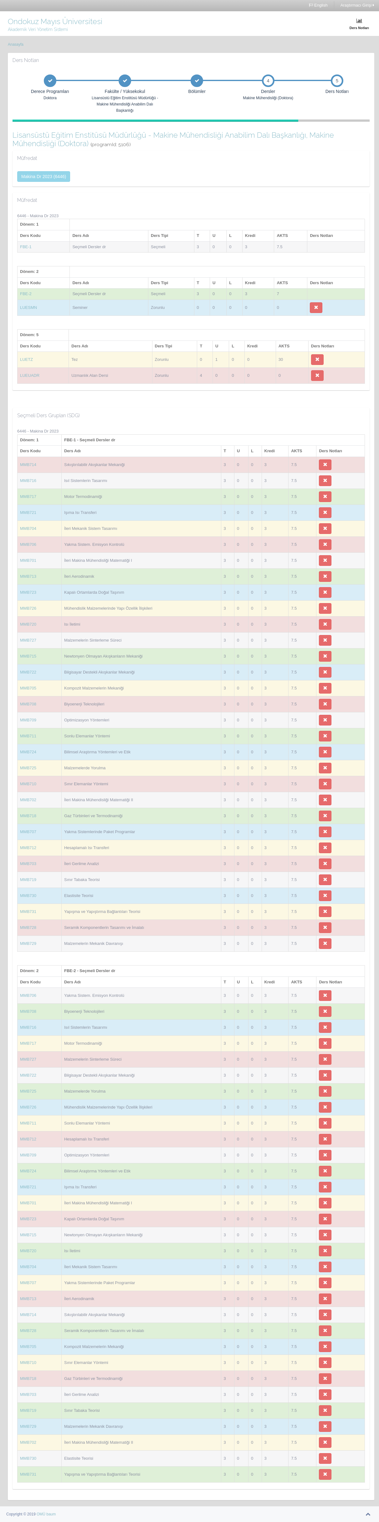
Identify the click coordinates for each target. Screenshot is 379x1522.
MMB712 (28, 847)
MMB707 (28, 831)
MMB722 (28, 672)
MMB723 (28, 592)
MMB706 (28, 544)
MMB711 (28, 736)
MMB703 (28, 863)
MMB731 (28, 911)
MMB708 (28, 704)
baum (51, 1514)
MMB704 (28, 528)
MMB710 (28, 783)
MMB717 (28, 496)
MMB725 (28, 768)
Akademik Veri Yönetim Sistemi (38, 29)
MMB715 (28, 656)
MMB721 (28, 512)
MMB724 (28, 752)
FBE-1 (26, 246)
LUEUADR (29, 375)
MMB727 (28, 640)
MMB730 (28, 895)
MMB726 (28, 608)
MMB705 (28, 688)
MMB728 (28, 927)
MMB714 (28, 464)
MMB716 (28, 480)
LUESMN (28, 307)
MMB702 (28, 799)
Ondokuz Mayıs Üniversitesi (55, 21)
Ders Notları (359, 24)
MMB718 (28, 815)
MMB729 (28, 943)
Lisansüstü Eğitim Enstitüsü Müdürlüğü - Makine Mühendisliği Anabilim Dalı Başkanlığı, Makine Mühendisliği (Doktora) (173, 139)
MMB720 (28, 624)
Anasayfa (15, 44)
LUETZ (26, 359)
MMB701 (28, 560)
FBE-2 (26, 293)
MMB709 (28, 720)
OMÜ (41, 1514)
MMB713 (28, 576)
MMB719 (28, 879)
